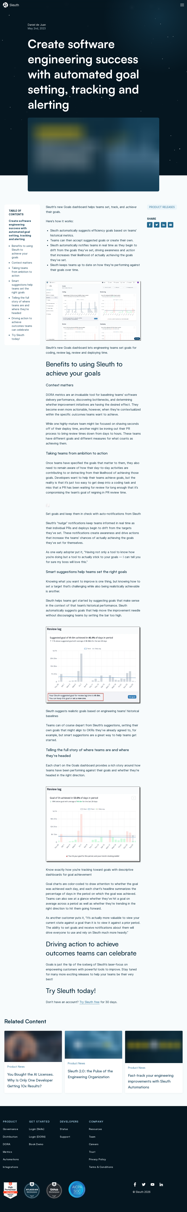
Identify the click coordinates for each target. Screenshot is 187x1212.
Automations (11, 1159)
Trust (92, 1151)
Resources (95, 1129)
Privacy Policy (97, 1159)
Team (92, 1136)
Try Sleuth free (89, 1002)
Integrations (10, 1166)
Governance (10, 1129)
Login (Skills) (36, 1129)
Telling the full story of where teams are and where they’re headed (21, 305)
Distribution (10, 1136)
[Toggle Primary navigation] (182, 5)
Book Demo (36, 1144)
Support (65, 1136)
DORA (6, 1144)
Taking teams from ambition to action (22, 271)
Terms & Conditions (101, 1166)
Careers (94, 1144)
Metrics (7, 1151)
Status (64, 1129)
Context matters (22, 262)
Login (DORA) (37, 1136)
